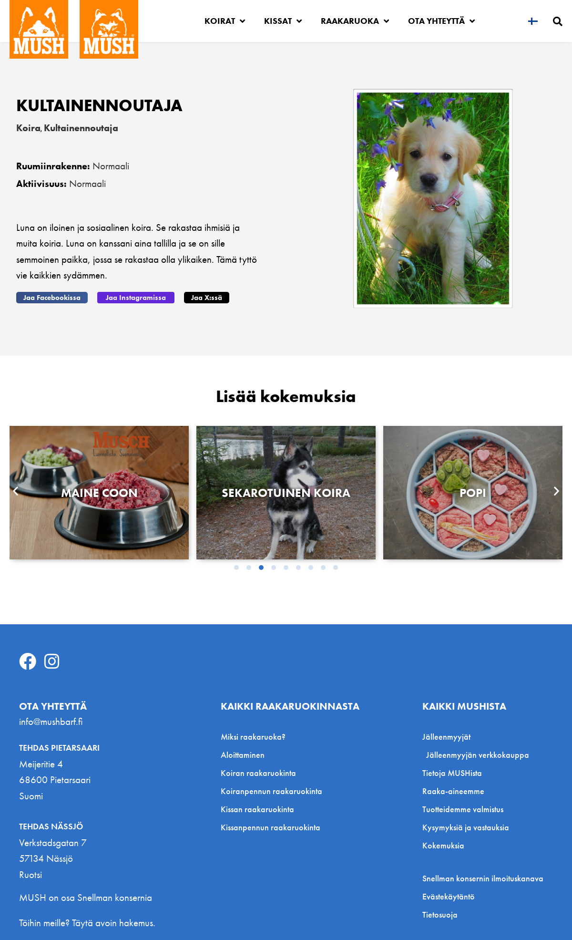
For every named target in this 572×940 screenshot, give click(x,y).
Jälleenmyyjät (448, 736)
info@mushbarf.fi (51, 721)
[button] (52, 297)
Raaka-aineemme (453, 790)
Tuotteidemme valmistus (462, 809)
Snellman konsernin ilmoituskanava (482, 878)
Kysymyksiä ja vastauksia (465, 827)
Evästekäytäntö (448, 896)
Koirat (224, 21)
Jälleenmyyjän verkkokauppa (477, 754)
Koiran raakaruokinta (258, 772)
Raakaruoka (355, 21)
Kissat (283, 21)
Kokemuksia (443, 845)
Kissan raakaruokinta (257, 809)
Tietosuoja (440, 914)
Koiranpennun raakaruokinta (271, 790)
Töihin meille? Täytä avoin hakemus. (87, 922)
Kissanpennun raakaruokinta (270, 827)
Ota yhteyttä (441, 21)
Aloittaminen (243, 754)
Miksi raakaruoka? (253, 736)
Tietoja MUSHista (452, 772)
